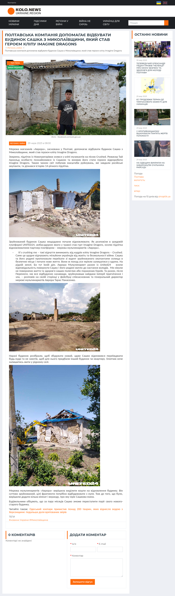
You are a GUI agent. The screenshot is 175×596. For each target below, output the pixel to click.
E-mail (101, 544)
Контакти (12, 3)
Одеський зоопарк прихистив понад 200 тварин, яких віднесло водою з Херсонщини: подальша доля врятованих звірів (66, 510)
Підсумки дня (40, 23)
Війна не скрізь (85, 23)
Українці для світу (111, 23)
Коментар (76, 555)
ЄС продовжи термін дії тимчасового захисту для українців (151, 101)
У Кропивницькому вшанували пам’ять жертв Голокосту (152, 133)
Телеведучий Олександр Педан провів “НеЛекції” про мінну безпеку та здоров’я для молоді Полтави (150, 68)
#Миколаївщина (38, 520)
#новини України (19, 520)
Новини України (14, 23)
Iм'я (73, 544)
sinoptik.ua (164, 196)
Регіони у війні (62, 23)
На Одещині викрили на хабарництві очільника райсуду (150, 165)
